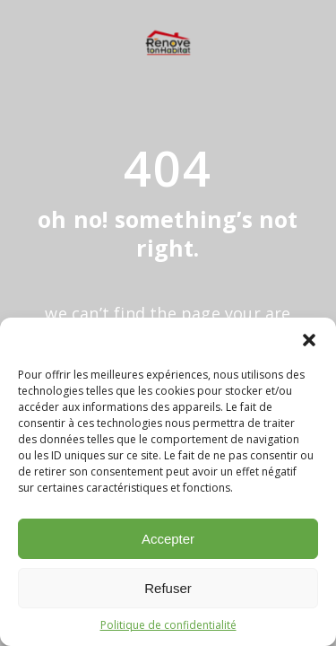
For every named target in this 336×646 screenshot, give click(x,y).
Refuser (168, 588)
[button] (309, 340)
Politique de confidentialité (168, 625)
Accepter (168, 538)
